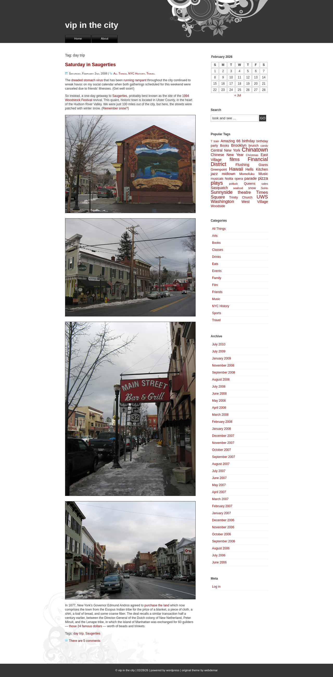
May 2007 (219, 485)
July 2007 (218, 471)
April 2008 (219, 407)
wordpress (173, 670)
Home (78, 38)
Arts (214, 236)
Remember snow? (115, 108)
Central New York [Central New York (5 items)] (225, 150)
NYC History (136, 73)
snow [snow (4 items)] (252, 188)
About (104, 38)
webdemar (210, 670)
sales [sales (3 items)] (264, 183)
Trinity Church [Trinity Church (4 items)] (241, 197)
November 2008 (223, 365)
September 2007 (223, 457)
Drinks (216, 257)
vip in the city (91, 25)
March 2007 (220, 499)
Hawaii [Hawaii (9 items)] (236, 169)
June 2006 (219, 562)
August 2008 (220, 379)
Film (215, 285)
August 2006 (220, 548)
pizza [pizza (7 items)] (263, 178)
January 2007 (221, 513)
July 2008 (218, 386)
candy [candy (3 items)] (264, 145)
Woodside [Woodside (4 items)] (218, 206)
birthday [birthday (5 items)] (248, 141)
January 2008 (221, 429)
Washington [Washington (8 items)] (222, 201)
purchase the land (156, 605)
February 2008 (222, 422)
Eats (215, 264)
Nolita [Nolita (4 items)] (229, 179)
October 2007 (221, 450)
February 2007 (222, 506)
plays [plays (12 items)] (217, 183)
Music (216, 299)
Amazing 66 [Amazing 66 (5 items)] (230, 141)
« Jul (237, 95)
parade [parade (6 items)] (250, 178)
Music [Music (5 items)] (263, 174)
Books (216, 243)
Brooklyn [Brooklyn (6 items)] (238, 145)
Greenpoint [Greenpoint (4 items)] (219, 169)
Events (217, 271)
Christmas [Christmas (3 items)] (252, 155)
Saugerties (119, 96)
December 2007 (223, 436)
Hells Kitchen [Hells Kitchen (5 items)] (256, 169)
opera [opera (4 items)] (239, 179)
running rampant (135, 80)
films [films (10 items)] (235, 159)
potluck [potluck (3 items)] (233, 183)
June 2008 (219, 393)
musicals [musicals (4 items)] (217, 179)
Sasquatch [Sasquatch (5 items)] (219, 188)
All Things (120, 73)
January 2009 (221, 358)
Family (216, 278)
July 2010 (218, 344)
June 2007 (219, 478)
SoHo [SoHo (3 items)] (264, 188)
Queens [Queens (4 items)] (249, 183)
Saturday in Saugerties (90, 64)
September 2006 (223, 541)
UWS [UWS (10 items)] (262, 197)
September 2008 (223, 372)
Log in (216, 586)
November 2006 (223, 527)
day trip (78, 633)
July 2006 (218, 555)
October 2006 (221, 534)
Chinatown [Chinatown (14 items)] (255, 150)
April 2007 (219, 492)
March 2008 (220, 415)
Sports (216, 313)
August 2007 (220, 464)
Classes (217, 250)
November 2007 (223, 443)
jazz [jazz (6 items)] (214, 173)
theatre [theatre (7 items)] (244, 192)
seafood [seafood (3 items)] (238, 188)
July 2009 (218, 351)
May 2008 (219, 400)
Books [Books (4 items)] (224, 145)
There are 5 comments (84, 641)
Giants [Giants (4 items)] (263, 165)
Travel (150, 73)
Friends (217, 292)
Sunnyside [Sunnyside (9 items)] (222, 192)
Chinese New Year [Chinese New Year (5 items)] (227, 155)
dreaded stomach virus (87, 80)
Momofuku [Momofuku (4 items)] (246, 174)
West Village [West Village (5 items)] (254, 202)
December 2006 (223, 520)
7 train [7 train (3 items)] (215, 141)
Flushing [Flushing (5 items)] (242, 165)
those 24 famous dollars (85, 626)
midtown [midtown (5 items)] (228, 174)
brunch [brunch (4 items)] (253, 145)
